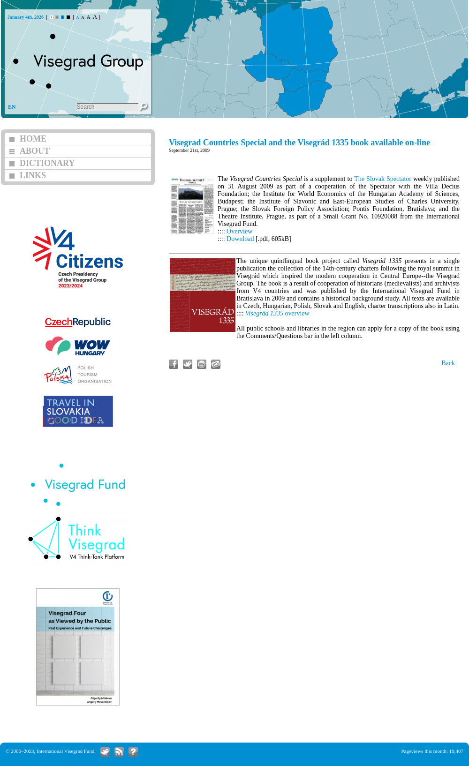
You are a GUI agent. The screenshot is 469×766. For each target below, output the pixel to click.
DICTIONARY (47, 163)
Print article (201, 364)
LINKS (33, 175)
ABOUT (35, 151)
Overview (239, 231)
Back (448, 363)
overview (277, 313)
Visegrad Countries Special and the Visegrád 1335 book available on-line (299, 142)
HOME (33, 138)
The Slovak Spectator (382, 178)
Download (240, 238)
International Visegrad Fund (65, 751)
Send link (215, 364)
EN (12, 107)
